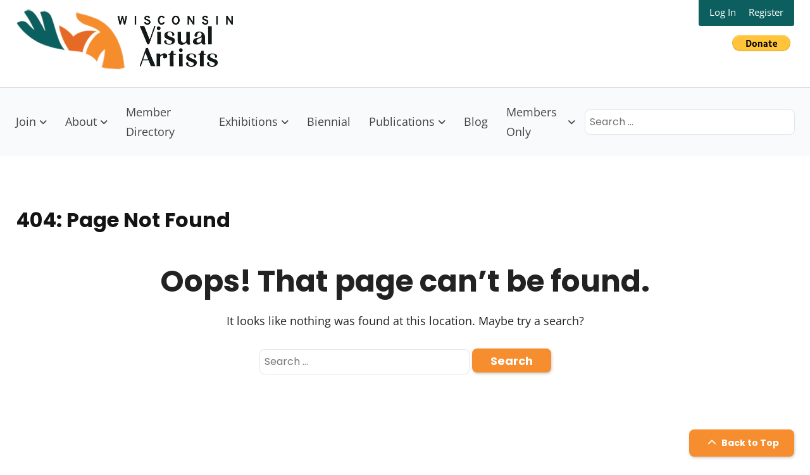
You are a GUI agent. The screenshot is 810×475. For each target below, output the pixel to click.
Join (26, 121)
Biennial (329, 121)
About (81, 121)
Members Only (531, 121)
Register (766, 12)
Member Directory (150, 121)
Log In (722, 12)
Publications (402, 121)
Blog (476, 121)
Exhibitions (248, 121)
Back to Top (741, 442)
